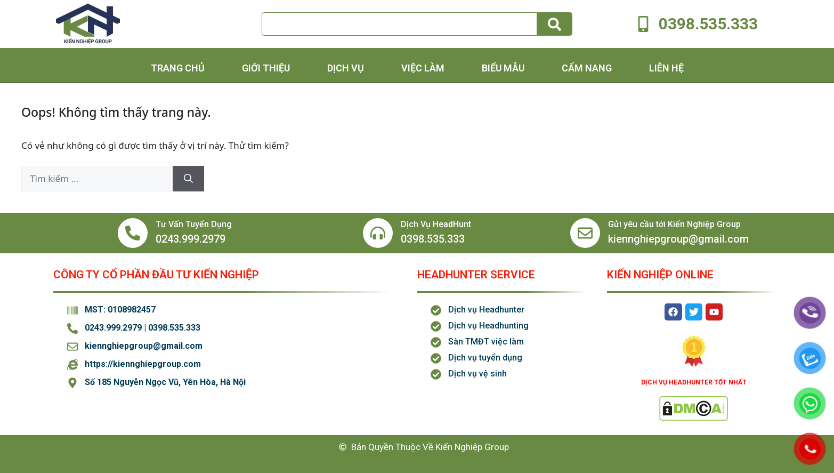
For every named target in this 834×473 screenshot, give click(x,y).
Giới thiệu (266, 68)
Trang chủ (178, 68)
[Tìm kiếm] (554, 24)
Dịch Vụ (345, 68)
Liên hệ (666, 68)
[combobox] (399, 24)
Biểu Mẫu (503, 68)
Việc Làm (422, 68)
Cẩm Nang (587, 68)
